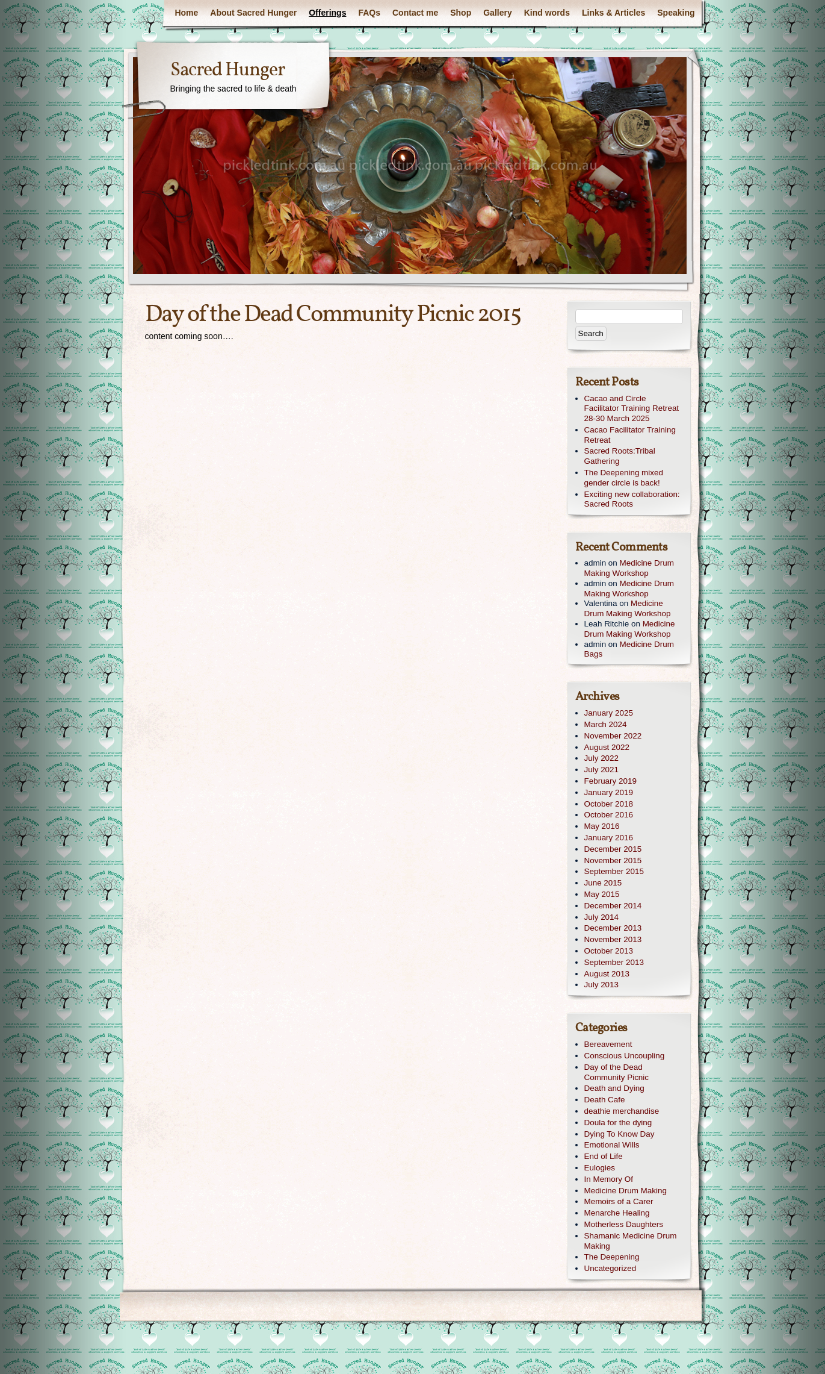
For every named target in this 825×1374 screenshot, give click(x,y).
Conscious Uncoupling (624, 1055)
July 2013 (601, 984)
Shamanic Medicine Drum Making (630, 1241)
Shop (460, 12)
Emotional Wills (612, 1144)
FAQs (369, 12)
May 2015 (602, 894)
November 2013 (613, 939)
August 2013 (606, 973)
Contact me (415, 12)
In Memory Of (608, 1179)
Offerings (327, 12)
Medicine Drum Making (625, 1190)
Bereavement (608, 1044)
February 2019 (610, 780)
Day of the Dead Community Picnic (616, 1072)
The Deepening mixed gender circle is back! (623, 477)
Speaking (675, 12)
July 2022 (601, 758)
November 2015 (613, 860)
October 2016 (608, 814)
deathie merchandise (622, 1111)
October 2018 (608, 803)
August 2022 (606, 747)
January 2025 (608, 712)
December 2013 (613, 927)
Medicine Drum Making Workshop (629, 568)
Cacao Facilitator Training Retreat (630, 435)
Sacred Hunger (227, 70)
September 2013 (614, 962)
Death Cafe (604, 1099)
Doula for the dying (618, 1122)
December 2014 (613, 905)
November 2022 (613, 735)
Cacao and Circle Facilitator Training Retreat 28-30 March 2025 (631, 408)
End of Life (603, 1156)
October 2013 (608, 950)
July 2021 (601, 769)
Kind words (547, 12)
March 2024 (605, 724)
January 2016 (608, 837)
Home (186, 12)
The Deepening (612, 1256)
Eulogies (600, 1167)
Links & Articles (613, 12)
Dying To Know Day (619, 1133)
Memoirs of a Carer (619, 1201)
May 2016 (602, 826)
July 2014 (601, 917)
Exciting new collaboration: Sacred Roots (632, 499)
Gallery (497, 12)
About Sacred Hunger (253, 12)
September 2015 (614, 871)
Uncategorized (610, 1268)
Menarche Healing (617, 1212)
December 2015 (613, 849)
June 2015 (603, 882)
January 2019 (608, 792)
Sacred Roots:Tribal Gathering (619, 456)
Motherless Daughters (623, 1224)
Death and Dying (614, 1088)
